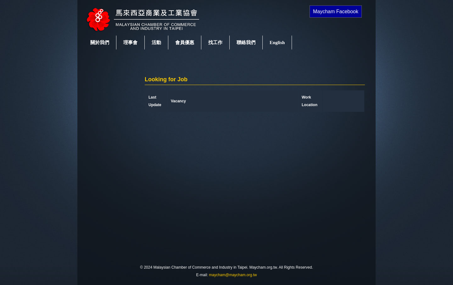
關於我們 (99, 42)
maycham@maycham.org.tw (233, 275)
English (277, 42)
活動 (156, 42)
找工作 (215, 42)
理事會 (130, 42)
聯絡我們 (246, 42)
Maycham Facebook (335, 11)
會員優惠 (184, 42)
